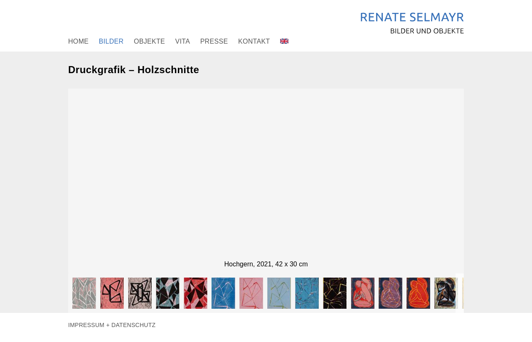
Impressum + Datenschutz (111, 325)
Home (78, 41)
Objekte (149, 41)
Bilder (111, 41)
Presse (214, 41)
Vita (182, 41)
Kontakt (254, 41)
